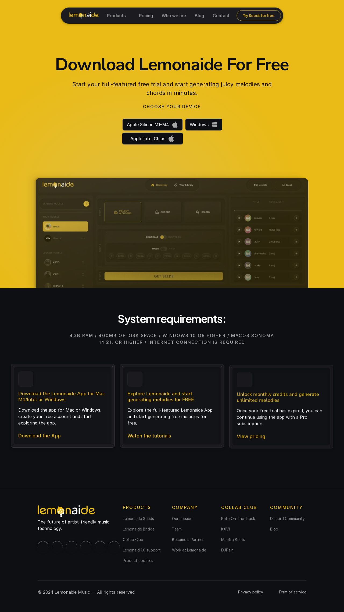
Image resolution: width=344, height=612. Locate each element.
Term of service (292, 592)
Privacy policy (250, 592)
